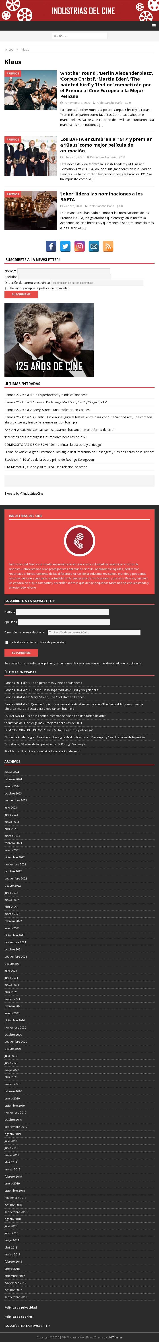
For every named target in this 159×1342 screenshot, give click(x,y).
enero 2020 (12, 1098)
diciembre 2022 (14, 857)
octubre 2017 (13, 1290)
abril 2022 (10, 907)
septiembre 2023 (15, 800)
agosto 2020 (12, 1049)
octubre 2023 (13, 793)
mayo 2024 (11, 772)
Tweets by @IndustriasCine (23, 493)
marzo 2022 (12, 914)
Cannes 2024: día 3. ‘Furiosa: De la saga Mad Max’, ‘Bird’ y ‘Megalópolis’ (55, 402)
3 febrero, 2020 (74, 157)
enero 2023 (12, 850)
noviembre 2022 (15, 864)
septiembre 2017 (15, 1297)
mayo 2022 (11, 900)
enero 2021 (12, 1013)
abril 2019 (10, 1162)
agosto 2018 (12, 1219)
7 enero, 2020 (73, 206)
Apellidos (10, 277)
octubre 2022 (13, 871)
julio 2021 (10, 971)
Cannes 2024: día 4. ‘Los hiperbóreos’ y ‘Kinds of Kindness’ (46, 395)
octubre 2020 (13, 1035)
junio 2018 (11, 1233)
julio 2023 (10, 807)
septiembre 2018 (15, 1212)
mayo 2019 (11, 1155)
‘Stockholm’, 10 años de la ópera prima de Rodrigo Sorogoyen (49, 459)
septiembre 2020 (15, 1041)
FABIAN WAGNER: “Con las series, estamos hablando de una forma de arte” (59, 429)
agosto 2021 (12, 964)
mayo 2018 (11, 1240)
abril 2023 (10, 829)
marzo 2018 (12, 1254)
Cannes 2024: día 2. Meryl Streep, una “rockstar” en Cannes (47, 410)
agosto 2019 (12, 1134)
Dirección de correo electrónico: (74, 282)
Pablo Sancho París (109, 103)
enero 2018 (12, 1269)
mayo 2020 (11, 1070)
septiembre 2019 (15, 1127)
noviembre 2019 (15, 1112)
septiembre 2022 (15, 878)
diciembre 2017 (14, 1276)
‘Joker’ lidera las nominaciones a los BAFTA (101, 197)
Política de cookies (18, 1317)
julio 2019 (10, 1141)
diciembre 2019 (14, 1105)
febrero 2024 (13, 779)
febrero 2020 (13, 1091)
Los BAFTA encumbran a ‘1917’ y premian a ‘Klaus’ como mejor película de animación (106, 145)
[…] (101, 124)
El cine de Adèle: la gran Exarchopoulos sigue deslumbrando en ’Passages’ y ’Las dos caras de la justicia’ (79, 452)
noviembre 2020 (15, 1027)
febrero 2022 (13, 921)
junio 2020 (11, 1063)
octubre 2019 (13, 1120)
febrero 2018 (13, 1261)
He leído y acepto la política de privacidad (39, 288)
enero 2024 (12, 786)
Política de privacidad (20, 1307)
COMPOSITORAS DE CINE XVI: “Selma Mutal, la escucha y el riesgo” (53, 444)
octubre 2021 (13, 949)
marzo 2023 (12, 836)
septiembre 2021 (15, 956)
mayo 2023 (11, 822)
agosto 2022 (12, 886)
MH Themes (114, 1337)
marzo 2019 (12, 1169)
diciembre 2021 (14, 935)
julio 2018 (10, 1226)
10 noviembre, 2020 (77, 103)
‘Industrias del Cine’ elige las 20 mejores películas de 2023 (45, 437)
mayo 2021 (11, 985)
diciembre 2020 (14, 1020)
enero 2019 (12, 1183)
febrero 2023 (13, 843)
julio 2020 (10, 1056)
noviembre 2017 (15, 1283)
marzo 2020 (12, 1084)
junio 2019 (11, 1148)
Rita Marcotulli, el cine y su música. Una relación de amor (45, 467)
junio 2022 (11, 893)
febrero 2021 (13, 1006)
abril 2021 (10, 992)
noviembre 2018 (15, 1198)
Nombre (10, 271)
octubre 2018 (13, 1205)
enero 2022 (12, 928)
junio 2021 (11, 978)
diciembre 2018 (14, 1191)
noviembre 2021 (15, 942)
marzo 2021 (12, 999)
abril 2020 (10, 1077)
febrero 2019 (13, 1176)
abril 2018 (10, 1247)
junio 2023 (11, 815)
